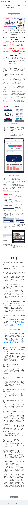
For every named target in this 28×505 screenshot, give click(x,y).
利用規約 (9, 502)
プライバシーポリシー (16, 502)
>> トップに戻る (14, 497)
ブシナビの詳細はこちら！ (14, 63)
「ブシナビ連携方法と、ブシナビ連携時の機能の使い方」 (14, 324)
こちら (9, 82)
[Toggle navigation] (25, 1)
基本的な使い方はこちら (14, 14)
